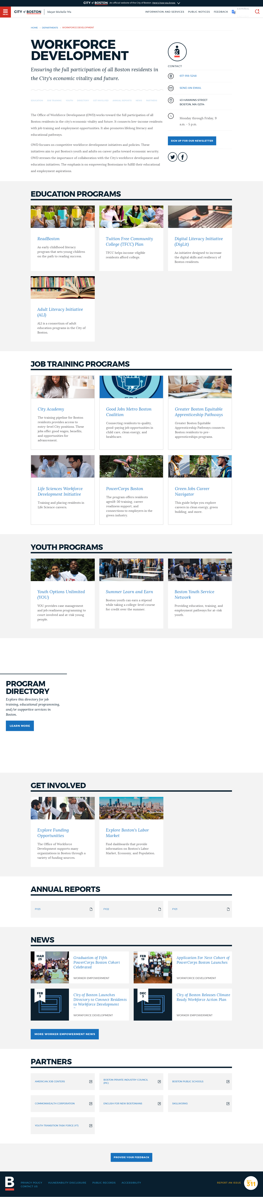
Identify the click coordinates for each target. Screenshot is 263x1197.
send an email (190, 88)
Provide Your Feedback (131, 1157)
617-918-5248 (188, 76)
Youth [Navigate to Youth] (69, 101)
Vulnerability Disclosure (67, 1183)
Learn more (20, 726)
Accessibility (131, 1183)
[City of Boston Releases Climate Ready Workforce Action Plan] (183, 1005)
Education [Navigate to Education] (37, 101)
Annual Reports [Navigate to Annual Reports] (122, 101)
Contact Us (29, 1186)
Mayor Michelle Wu (59, 12)
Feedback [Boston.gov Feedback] (221, 12)
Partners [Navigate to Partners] (151, 101)
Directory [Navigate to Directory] (83, 101)
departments (50, 28)
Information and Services (164, 12)
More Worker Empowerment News (65, 1034)
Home (34, 28)
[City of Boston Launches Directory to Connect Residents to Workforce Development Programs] (80, 1005)
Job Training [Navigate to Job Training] (54, 101)
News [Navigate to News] (139, 101)
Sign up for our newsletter (192, 141)
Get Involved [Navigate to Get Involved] (101, 101)
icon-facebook (182, 157)
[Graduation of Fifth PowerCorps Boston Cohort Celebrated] (80, 967)
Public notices (199, 12)
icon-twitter (172, 157)
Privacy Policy (31, 1183)
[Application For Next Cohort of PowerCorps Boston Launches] (183, 967)
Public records (104, 1183)
